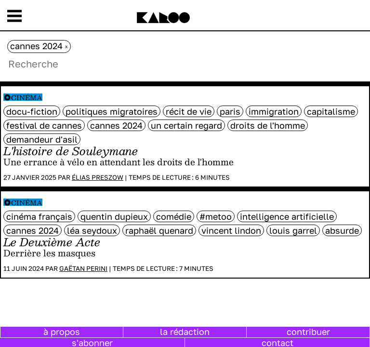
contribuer (308, 331)
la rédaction (185, 331)
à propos (61, 331)
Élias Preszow (97, 177)
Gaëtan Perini (83, 268)
